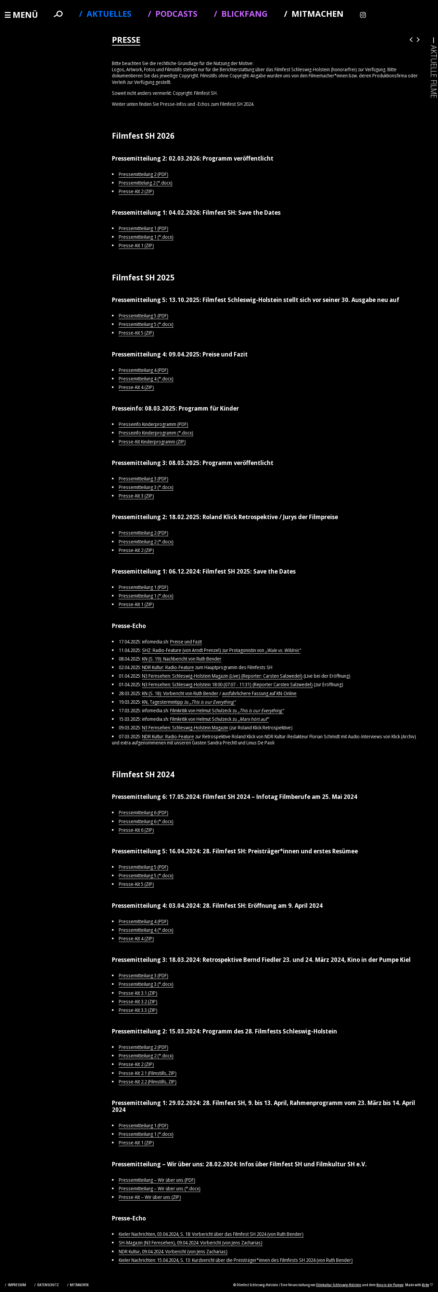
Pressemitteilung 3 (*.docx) (146, 487)
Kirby (425, 1284)
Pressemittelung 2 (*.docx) (145, 182)
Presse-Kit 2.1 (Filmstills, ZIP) (148, 1073)
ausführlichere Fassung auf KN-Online (259, 693)
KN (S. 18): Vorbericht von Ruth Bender (180, 693)
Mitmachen (79, 1284)
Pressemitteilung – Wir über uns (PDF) (157, 1180)
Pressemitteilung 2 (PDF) (143, 174)
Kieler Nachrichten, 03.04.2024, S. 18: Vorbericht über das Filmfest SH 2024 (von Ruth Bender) (211, 1234)
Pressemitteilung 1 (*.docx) (146, 237)
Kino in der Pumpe (389, 1284)
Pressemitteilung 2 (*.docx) (146, 541)
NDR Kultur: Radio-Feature (168, 667)
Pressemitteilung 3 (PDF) (143, 478)
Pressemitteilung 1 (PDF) (143, 228)
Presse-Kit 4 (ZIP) (136, 387)
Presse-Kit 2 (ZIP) (136, 191)
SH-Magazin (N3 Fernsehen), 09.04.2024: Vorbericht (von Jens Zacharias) (190, 1242)
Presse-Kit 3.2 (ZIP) (138, 1001)
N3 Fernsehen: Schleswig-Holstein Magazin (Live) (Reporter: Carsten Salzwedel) (222, 676)
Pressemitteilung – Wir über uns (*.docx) (160, 1188)
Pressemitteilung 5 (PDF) (143, 315)
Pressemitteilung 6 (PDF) (143, 812)
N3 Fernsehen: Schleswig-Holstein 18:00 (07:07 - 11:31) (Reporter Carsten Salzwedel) (227, 684)
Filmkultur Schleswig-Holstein (338, 1284)
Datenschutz (48, 1284)
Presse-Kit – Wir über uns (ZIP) (150, 1197)
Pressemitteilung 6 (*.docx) (146, 821)
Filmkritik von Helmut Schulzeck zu (227, 710)
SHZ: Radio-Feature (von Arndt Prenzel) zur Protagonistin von (221, 650)
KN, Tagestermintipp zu (188, 702)
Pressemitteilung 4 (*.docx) (146, 378)
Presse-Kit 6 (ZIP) (136, 830)
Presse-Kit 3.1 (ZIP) (138, 993)
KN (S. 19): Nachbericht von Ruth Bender (181, 658)
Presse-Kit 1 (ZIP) (136, 245)
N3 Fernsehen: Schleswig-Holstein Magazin (185, 727)
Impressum (17, 1284)
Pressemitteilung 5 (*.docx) (146, 324)
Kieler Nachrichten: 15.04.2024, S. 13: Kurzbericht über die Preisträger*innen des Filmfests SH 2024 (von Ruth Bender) (236, 1260)
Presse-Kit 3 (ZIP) (136, 495)
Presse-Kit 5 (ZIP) (136, 332)
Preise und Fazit (186, 641)
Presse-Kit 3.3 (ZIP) (138, 1010)
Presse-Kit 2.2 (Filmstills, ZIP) (148, 1081)
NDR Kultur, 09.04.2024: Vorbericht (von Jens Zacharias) (173, 1251)
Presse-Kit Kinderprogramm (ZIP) (152, 441)
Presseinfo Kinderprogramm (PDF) (153, 424)
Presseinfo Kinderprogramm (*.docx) (156, 432)
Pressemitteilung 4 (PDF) (143, 370)
